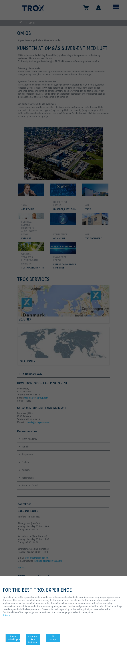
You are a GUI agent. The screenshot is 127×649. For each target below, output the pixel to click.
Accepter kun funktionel (33, 639)
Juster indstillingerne (14, 638)
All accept (52, 638)
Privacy (6, 615)
